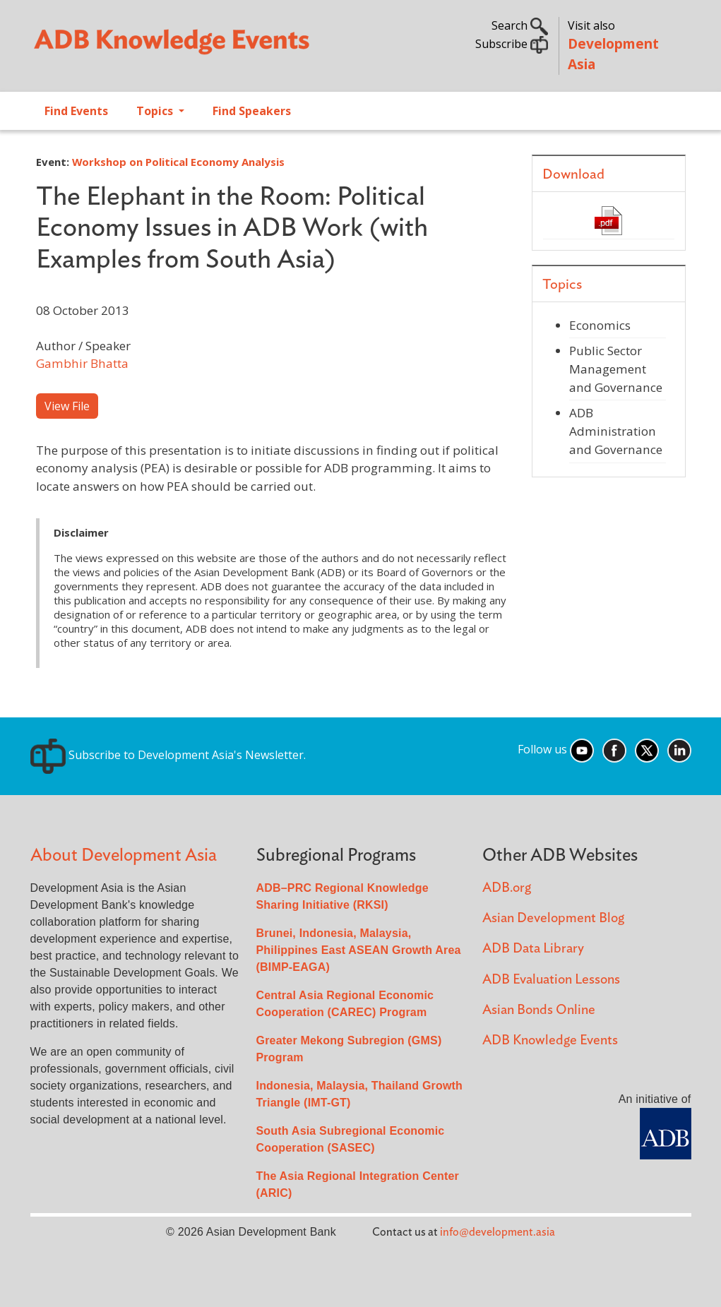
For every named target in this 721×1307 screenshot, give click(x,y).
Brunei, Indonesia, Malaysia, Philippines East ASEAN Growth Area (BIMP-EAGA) (358, 950)
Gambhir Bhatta (82, 363)
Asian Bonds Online (538, 1010)
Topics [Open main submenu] (156, 111)
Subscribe (511, 44)
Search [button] (519, 25)
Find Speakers (252, 111)
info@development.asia (497, 1232)
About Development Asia (123, 855)
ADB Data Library (533, 948)
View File (67, 406)
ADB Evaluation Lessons (551, 979)
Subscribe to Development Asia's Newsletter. (168, 755)
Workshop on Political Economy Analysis (178, 162)
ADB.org (506, 888)
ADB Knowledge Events (550, 1040)
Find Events (76, 111)
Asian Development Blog (553, 918)
